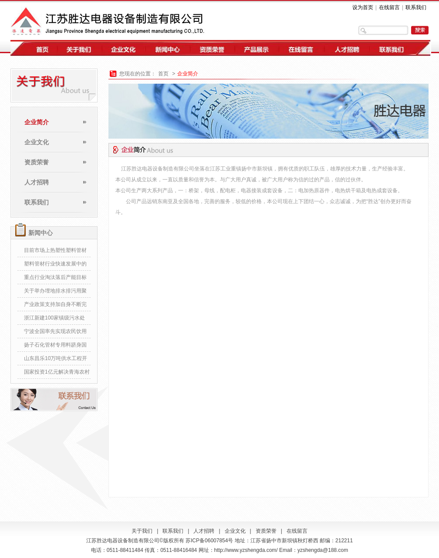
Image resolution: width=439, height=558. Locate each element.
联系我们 (415, 7)
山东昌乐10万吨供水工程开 (55, 358)
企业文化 (36, 142)
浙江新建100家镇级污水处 (54, 318)
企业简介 (36, 122)
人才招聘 (36, 182)
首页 (163, 74)
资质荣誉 (36, 162)
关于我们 (142, 531)
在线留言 (389, 7)
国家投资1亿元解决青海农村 (57, 372)
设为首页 (362, 7)
